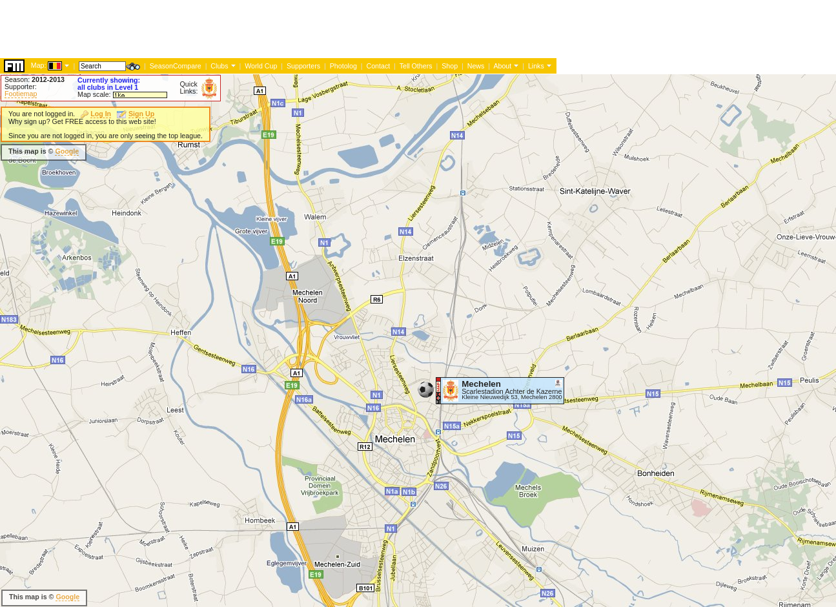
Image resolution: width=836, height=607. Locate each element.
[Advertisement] (536, 161)
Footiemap (21, 94)
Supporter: (21, 86)
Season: (35, 79)
